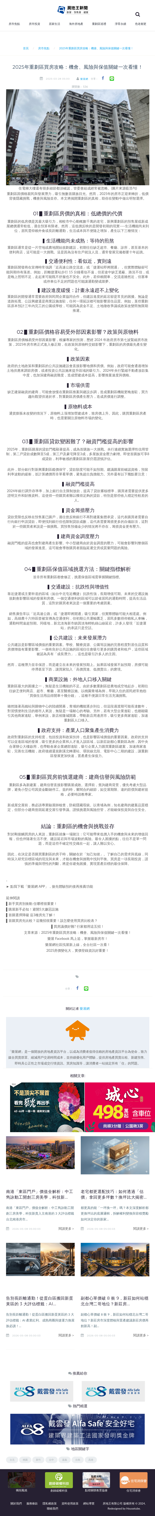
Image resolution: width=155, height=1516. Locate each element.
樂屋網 (84, 78)
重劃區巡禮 (99, 24)
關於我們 (16, 1503)
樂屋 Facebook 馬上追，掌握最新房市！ (77, 938)
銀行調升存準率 (30, 491)
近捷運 (16, 594)
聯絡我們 (52, 1508)
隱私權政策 (50, 1503)
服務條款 (32, 1503)
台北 (12, 1459)
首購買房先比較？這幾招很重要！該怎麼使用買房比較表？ (53, 920)
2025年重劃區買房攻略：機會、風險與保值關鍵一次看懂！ (86, 932)
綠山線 (100, 623)
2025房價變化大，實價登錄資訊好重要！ (77, 950)
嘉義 (64, 1459)
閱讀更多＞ (67, 1228)
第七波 (125, 340)
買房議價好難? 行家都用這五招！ (79, 926)
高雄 (90, 1459)
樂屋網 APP (36, 886)
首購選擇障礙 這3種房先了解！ (32, 915)
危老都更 (140, 24)
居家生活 (54, 24)
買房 (28, 834)
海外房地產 (76, 24)
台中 (51, 1459)
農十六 (26, 618)
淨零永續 (120, 24)
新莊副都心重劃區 (114, 741)
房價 (28, 221)
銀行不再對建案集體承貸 (95, 517)
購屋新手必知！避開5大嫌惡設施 (33, 909)
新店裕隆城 (60, 715)
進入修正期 (52, 344)
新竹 (38, 1459)
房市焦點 (14, 24)
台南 (77, 1459)
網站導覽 (88, 1503)
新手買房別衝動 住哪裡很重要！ (32, 903)
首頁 (25, 48)
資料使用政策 (70, 1503)
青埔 (72, 706)
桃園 (25, 1459)
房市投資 (34, 24)
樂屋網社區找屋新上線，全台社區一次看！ (77, 944)
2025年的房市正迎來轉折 (118, 194)
